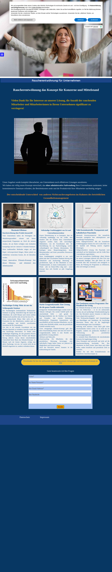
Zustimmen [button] (94, 20)
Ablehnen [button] (81, 20)
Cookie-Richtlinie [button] (36, 7)
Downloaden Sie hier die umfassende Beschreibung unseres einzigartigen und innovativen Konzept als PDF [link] (60, 362)
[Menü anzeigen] (2, 54)
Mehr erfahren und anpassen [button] (23, 20)
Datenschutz (25, 417)
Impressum (44, 417)
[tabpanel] (56, 89)
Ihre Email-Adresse (36, 388)
